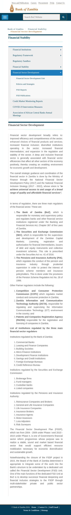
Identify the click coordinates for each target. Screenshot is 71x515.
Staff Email (53, 507)
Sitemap (44, 510)
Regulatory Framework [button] (23, 55)
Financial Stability (37, 29)
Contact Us (60, 3)
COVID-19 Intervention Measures (28, 107)
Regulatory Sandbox (22, 61)
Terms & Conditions (31, 510)
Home (34, 507)
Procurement (43, 3)
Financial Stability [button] (21, 67)
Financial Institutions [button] (22, 49)
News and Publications (20, 3)
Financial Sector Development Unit (30, 78)
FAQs (52, 3)
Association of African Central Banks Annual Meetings (32, 114)
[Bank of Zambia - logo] (25, 10)
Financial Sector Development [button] (26, 72)
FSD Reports (21, 90)
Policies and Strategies (25, 84)
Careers (34, 3)
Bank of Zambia (16, 29)
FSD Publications (23, 95)
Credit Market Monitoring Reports (28, 101)
